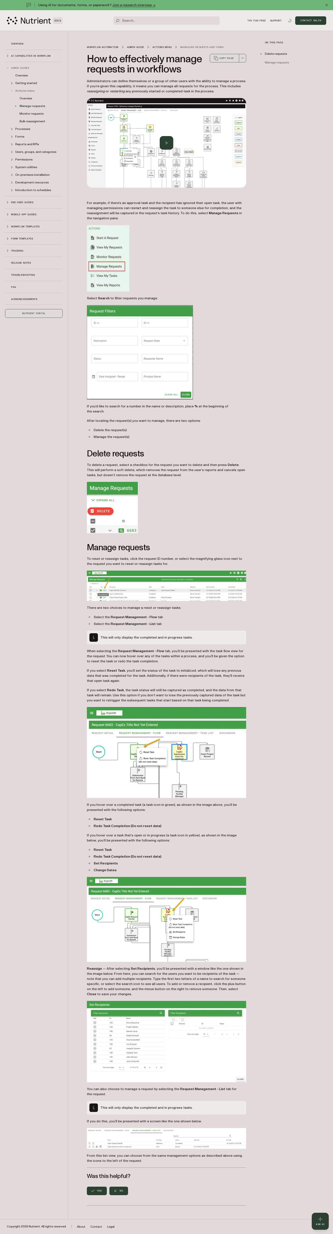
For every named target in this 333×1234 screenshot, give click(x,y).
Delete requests (276, 54)
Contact (96, 1227)
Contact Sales (310, 20)
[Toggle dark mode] (289, 20)
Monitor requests (32, 114)
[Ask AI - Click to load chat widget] (320, 1221)
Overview (17, 43)
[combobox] (242, 58)
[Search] (166, 20)
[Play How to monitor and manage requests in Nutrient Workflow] (166, 143)
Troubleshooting (23, 275)
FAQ (13, 287)
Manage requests (32, 106)
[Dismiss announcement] (326, 5)
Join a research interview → (133, 5)
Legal (110, 1227)
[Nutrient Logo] (35, 20)
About (81, 1227)
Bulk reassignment (32, 121)
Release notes (21, 263)
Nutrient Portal (34, 313)
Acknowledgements (24, 299)
